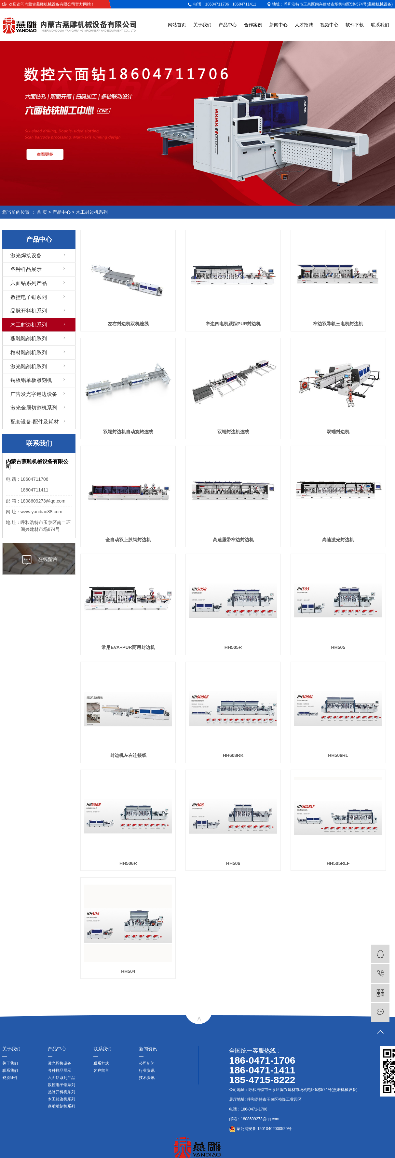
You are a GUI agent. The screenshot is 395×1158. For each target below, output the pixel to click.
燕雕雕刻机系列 (28, 338)
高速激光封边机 (338, 539)
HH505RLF (338, 863)
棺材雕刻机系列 (28, 352)
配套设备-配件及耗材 (34, 421)
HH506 (233, 863)
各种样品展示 (26, 269)
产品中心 (228, 24)
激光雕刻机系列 (28, 366)
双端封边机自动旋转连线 (128, 431)
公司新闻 (147, 1063)
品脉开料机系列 (28, 311)
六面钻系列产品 (28, 283)
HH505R (233, 647)
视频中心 (329, 24)
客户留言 (101, 1070)
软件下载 (355, 24)
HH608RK (233, 755)
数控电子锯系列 (28, 297)
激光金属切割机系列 (33, 408)
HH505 (338, 647)
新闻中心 (278, 24)
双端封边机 (338, 431)
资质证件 (10, 1077)
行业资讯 (147, 1070)
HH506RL (338, 755)
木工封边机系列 (92, 212)
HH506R (128, 863)
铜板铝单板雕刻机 (31, 380)
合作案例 (253, 24)
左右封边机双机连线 (128, 323)
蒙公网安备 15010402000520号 (260, 1128)
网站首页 (177, 24)
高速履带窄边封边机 (233, 539)
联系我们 (380, 24)
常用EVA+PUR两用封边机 (128, 647)
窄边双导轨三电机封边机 (338, 323)
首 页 (42, 212)
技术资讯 (147, 1077)
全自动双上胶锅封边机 (128, 539)
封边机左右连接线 (128, 755)
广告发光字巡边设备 (33, 394)
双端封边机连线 (233, 431)
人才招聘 (304, 24)
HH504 (128, 971)
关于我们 (202, 24)
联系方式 (101, 1063)
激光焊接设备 (26, 255)
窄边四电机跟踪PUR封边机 (233, 323)
